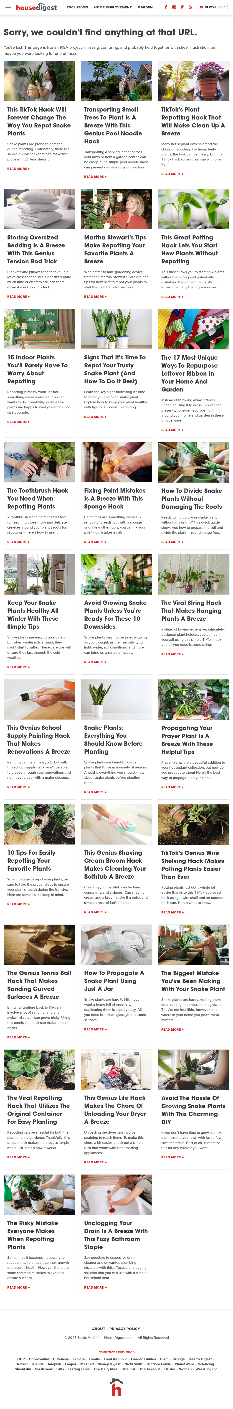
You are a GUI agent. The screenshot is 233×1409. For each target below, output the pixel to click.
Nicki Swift (133, 1364)
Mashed (87, 1364)
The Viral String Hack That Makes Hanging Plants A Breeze (191, 611)
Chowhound (39, 1359)
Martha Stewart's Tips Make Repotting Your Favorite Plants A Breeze (115, 250)
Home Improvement (113, 7)
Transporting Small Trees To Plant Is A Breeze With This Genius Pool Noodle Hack (113, 126)
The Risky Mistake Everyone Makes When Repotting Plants (32, 1235)
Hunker (21, 1364)
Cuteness (61, 1359)
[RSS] (190, 8)
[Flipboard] (182, 8)
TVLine (169, 1369)
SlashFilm (23, 1369)
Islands (37, 1364)
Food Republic (115, 1359)
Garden (145, 7)
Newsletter (212, 7)
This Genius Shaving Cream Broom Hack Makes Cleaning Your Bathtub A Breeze (115, 865)
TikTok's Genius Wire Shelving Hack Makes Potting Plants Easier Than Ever (192, 865)
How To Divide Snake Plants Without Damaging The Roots (191, 499)
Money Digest (109, 1364)
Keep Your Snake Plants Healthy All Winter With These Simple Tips (32, 615)
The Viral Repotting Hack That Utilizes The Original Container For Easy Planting (38, 1110)
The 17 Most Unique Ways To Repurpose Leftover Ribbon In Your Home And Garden (189, 374)
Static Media (88, 1337)
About (98, 1328)
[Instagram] (174, 8)
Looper (70, 1364)
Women (185, 1369)
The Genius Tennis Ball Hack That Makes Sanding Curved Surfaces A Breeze (39, 985)
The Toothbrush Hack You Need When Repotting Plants (37, 499)
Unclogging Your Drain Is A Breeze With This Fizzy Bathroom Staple (116, 1235)
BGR (21, 1359)
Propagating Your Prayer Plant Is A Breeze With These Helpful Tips (187, 740)
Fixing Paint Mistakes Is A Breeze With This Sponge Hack (114, 499)
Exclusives (77, 7)
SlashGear (44, 1369)
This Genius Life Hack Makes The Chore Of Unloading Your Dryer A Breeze (115, 1110)
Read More (17, 168)
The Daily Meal (106, 1369)
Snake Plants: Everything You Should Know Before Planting (113, 740)
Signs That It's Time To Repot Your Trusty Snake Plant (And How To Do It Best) (115, 370)
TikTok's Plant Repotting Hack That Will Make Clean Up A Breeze (193, 122)
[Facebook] (166, 8)
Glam (164, 1359)
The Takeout (149, 1369)
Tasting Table (79, 1369)
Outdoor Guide (159, 1364)
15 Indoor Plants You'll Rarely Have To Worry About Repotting (37, 370)
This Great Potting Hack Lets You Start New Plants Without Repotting (189, 250)
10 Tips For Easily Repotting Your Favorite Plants (31, 861)
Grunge (178, 1359)
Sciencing (206, 1364)
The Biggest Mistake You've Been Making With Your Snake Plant (193, 981)
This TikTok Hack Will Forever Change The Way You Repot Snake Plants (39, 122)
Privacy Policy (124, 1328)
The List (128, 1369)
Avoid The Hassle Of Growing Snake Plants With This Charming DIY (193, 1110)
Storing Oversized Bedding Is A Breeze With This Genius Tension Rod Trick (36, 250)
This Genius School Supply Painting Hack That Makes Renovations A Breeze (39, 740)
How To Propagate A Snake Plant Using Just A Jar (114, 981)
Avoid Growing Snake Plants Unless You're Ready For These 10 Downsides (115, 615)
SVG (60, 1369)
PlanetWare (184, 1364)
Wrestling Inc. (206, 1369)
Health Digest (200, 1359)
